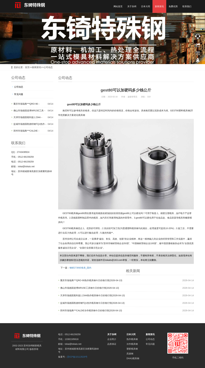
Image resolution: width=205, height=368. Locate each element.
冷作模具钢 (132, 344)
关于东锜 (131, 6)
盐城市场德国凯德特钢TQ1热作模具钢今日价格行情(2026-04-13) (92, 303)
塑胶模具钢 (132, 348)
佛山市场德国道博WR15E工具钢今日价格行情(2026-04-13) (89, 288)
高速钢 (130, 353)
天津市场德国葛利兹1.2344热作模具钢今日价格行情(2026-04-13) (92, 295)
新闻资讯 (159, 6)
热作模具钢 (132, 339)
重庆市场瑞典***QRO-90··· (26, 104)
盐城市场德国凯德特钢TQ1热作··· (30, 124)
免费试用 (173, 6)
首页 (27, 67)
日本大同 (145, 6)
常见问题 (18, 94)
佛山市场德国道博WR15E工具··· (29, 110)
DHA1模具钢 (133, 358)
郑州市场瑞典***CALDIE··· (26, 130)
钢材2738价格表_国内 (80, 267)
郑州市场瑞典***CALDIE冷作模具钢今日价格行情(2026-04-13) (91, 310)
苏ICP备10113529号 (77, 357)
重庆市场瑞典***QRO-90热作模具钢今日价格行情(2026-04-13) (91, 280)
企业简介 (111, 339)
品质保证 (111, 344)
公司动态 (48, 67)
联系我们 (186, 6)
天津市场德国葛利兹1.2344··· (27, 117)
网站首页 (118, 6)
